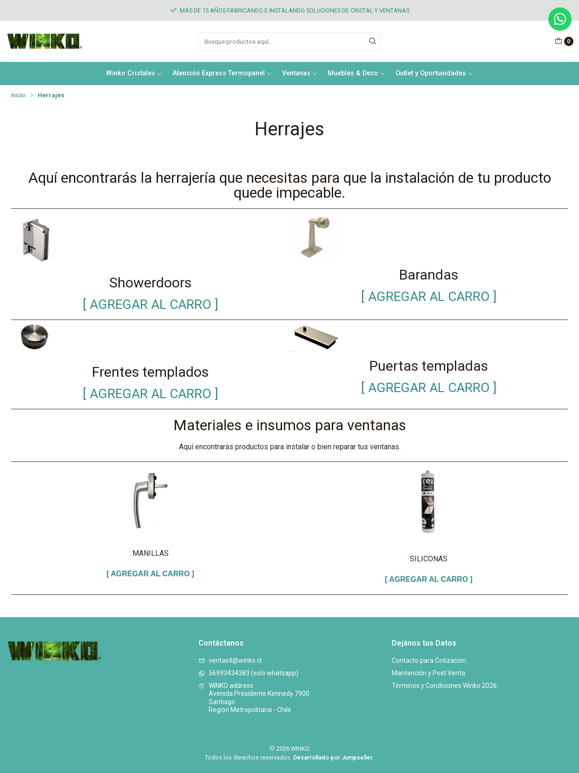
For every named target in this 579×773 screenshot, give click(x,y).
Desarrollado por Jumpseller (333, 757)
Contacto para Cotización (429, 660)
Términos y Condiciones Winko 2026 (444, 685)
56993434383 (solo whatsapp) (248, 673)
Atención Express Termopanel (222, 73)
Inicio (18, 95)
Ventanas (300, 73)
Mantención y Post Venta (428, 673)
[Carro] (564, 41)
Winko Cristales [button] (134, 73)
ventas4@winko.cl (230, 660)
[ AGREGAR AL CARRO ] (150, 304)
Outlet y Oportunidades (434, 73)
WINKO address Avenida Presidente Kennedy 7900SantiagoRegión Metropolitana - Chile (253, 698)
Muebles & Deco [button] (357, 73)
